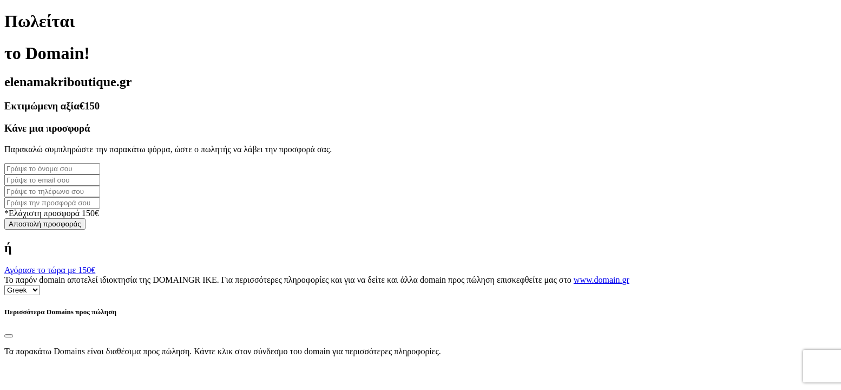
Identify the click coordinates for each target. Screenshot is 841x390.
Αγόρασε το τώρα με (49, 270)
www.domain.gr (601, 279)
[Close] (8, 335)
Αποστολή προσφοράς (45, 224)
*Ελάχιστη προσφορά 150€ (51, 213)
